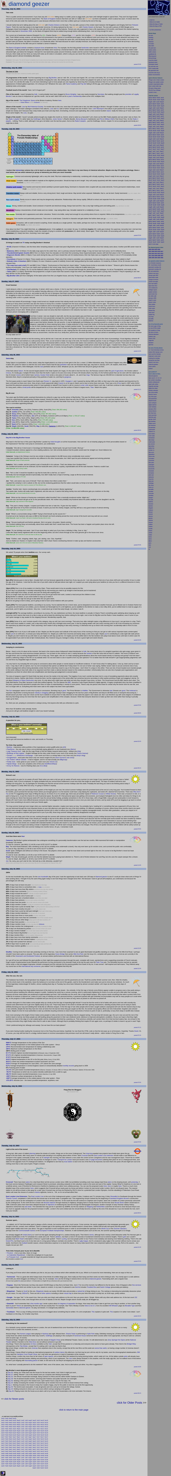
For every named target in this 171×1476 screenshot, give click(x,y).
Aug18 (30, 1435)
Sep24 (34, 1422)
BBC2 (150, 541)
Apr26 (14, 1418)
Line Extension (21, 1196)
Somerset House (80, 1336)
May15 (18, 1441)
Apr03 (14, 1466)
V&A (50, 1344)
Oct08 (38, 1455)
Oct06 (38, 1459)
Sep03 (34, 1466)
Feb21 (6, 1428)
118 (150, 547)
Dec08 (46, 1455)
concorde (151, 493)
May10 (18, 1451)
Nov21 (42, 1428)
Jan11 (2, 1449)
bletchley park (152, 417)
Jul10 (26, 1451)
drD (64, 747)
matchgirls (151, 464)
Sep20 (34, 1430)
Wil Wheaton (113, 1306)
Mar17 (10, 1437)
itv (149, 549)
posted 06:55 (137, 277)
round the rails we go (154, 72)
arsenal (151, 514)
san (150, 425)
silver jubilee (152, 304)
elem (17, 170)
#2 (156, 378)
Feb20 (6, 1430)
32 (12, 1376)
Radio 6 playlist (80, 121)
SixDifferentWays (50, 764)
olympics (151, 409)
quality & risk (152, 336)
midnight (46, 1157)
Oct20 (38, 1430)
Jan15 (2, 1441)
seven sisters (152, 366)
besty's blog (80, 755)
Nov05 (42, 1461)
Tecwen (9, 755)
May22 (18, 1426)
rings (88, 375)
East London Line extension (103, 1155)
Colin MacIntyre (98, 109)
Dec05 (46, 1461)
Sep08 (34, 1455)
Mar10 (10, 1451)
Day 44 (10, 1387)
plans (28, 1182)
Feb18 (6, 1435)
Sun (10, 690)
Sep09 (34, 1453)
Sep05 (34, 1461)
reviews (89, 653)
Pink (101, 119)
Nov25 (42, 1420)
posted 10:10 (137, 1316)
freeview (151, 504)
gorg (66, 377)
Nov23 (42, 1424)
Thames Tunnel (11, 1198)
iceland (150, 368)
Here (18, 1306)
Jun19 (22, 1432)
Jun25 (22, 1420)
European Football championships (52, 1230)
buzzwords (151, 468)
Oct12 (38, 1447)
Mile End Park (78, 954)
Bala (8, 251)
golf (124, 1237)
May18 (18, 1435)
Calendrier (13, 1255)
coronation (151, 458)
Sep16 (34, 1439)
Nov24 (42, 1422)
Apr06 (14, 1459)
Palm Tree (99, 962)
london (150, 382)
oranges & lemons (153, 279)
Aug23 (30, 1424)
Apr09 (14, 1453)
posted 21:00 (137, 948)
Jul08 (26, 1455)
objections (51, 1205)
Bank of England (49, 19)
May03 (18, 1466)
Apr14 (14, 1443)
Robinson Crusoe (98, 794)
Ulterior (72, 749)
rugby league (83, 1241)
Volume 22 (53, 762)
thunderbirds (152, 427)
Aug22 (30, 1426)
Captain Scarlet (23, 253)
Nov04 (42, 1463)
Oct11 (38, 1449)
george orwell (152, 419)
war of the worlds (153, 392)
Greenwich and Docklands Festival (27, 956)
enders (153, 433)
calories (151, 520)
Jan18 (2, 1435)
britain (152, 440)
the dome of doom (153, 332)
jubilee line (151, 448)
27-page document (95, 1160)
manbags (151, 483)
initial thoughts (55, 442)
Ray (7, 846)
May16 (18, 1439)
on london (151, 43)
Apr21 (14, 1428)
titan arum (151, 452)
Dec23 (46, 1424)
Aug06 (30, 1459)
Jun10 (22, 1451)
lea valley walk (152, 296)
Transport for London (64, 1160)
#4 (160, 378)
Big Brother (53, 78)
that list (77, 1287)
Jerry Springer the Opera (116, 1340)
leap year (151, 481)
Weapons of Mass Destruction (23, 680)
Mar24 (10, 1422)
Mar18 (10, 1435)
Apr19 (14, 1432)
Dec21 (46, 1428)
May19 (18, 1432)
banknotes (85, 48)
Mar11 (10, 1449)
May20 (18, 1430)
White (108, 794)
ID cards (151, 499)
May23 (18, 1424)
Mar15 (10, 1441)
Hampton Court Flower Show (27, 1354)
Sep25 (34, 1420)
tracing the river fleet (154, 360)
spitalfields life (152, 54)
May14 (18, 1443)
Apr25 (14, 1420)
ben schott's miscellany (155, 380)
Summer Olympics (120, 1228)
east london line (153, 294)
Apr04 (14, 1463)
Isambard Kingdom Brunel (119, 1198)
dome (150, 539)
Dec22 (46, 1426)
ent (20, 170)
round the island (153, 60)
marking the (152, 358)
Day (9, 1376)
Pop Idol (83, 84)
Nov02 (42, 1468)
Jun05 (22, 1461)
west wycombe (153, 415)
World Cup (105, 1228)
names (36, 375)
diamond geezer (101, 877)
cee (150, 532)
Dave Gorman (60, 757)
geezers (156, 376)
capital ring (151, 314)
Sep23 (34, 1424)
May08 (18, 1455)
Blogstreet (39, 1291)
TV (24, 242)
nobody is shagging (41, 693)
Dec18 (46, 1435)
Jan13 (2, 1445)
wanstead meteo (153, 62)
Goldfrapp (36, 119)
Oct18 (38, 1435)
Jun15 (22, 1441)
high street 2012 (153, 285)
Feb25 (6, 1420)
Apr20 (14, 1430)
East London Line (37, 1196)
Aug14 (30, 1443)
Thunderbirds (12, 253)
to (150, 545)
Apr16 (14, 1439)
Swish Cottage (105, 1287)
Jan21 (2, 1428)
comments (151, 460)
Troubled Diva (92, 1287)
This (93, 1312)
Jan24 (2, 1422)
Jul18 (26, 1435)
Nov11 (42, 1449)
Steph (8, 857)
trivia (55, 48)
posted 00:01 (137, 1213)
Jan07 (2, 1457)
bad (111, 690)
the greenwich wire (154, 70)
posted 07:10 (137, 1035)
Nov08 (42, 1455)
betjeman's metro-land (154, 356)
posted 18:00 (137, 125)
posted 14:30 (137, 1366)
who (153, 456)
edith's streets (152, 52)
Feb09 (6, 1453)
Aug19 (30, 1432)
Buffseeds (41, 924)
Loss (23, 107)
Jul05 (26, 1461)
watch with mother (153, 384)
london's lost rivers (154, 273)
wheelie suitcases (153, 390)
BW (138, 1352)
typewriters (151, 454)
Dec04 (46, 1463)
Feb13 (6, 1445)
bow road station (153, 283)
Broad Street (119, 1202)
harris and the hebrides (155, 354)
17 (78, 1285)
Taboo (9, 271)
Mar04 (10, 1463)
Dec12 (46, 1447)
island (109, 111)
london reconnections (154, 74)
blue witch (151, 45)
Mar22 (10, 1426)
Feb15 (6, 1441)
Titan (92, 387)
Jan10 (2, 1451)
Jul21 (26, 1428)
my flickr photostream (155, 29)
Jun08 (22, 1455)
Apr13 (14, 1445)
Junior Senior (57, 119)
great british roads (153, 277)
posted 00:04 (137, 430)
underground (156, 382)
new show (70, 757)
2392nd (24, 1293)
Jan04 (2, 1463)
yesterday (134, 1182)
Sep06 (34, 1459)
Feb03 (6, 1466)
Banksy (9, 747)
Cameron (9, 840)
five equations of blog (154, 330)
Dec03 (46, 1466)
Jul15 (26, 1441)
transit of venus (153, 394)
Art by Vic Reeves (13, 766)
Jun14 (22, 1443)
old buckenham (153, 398)
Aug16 (30, 1439)
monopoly (151, 473)
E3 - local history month (155, 265)
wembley (151, 495)
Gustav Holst (44, 375)
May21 (18, 1428)
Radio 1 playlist (14, 119)
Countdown (11, 259)
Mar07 (10, 1457)
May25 (18, 1420)
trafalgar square (153, 289)
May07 (18, 1457)
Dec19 (46, 1432)
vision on (151, 487)
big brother (151, 446)
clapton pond (152, 423)
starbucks (151, 477)
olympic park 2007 (153, 275)
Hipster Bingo (11, 764)
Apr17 (14, 1437)
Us (58, 109)
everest (151, 522)
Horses (113, 794)
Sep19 (34, 1432)
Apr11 (14, 1449)
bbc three (151, 485)
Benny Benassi (81, 119)
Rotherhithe (100, 1207)
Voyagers (68, 381)
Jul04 (26, 1463)
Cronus (8, 373)
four (23, 836)
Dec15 (46, 1441)
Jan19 (2, 1432)
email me (152, 20)
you (12, 634)
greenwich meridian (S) (155, 269)
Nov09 (42, 1453)
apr (149, 344)
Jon (7, 861)
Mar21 (10, 1428)
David (136, 1031)
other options (46, 1293)
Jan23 (2, 1424)
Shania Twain (70, 1334)
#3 (158, 378)
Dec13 (46, 1445)
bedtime (151, 501)
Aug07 (30, 1457)
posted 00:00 (137, 713)
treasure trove (39, 48)
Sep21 (34, 1428)
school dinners (152, 411)
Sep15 (34, 1441)
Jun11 (22, 1449)
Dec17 (46, 1437)
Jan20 (2, 1430)
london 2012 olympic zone (155, 352)
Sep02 (34, 1468)
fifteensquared (152, 56)
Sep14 (34, 1443)
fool (152, 344)
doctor (150, 456)
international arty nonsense (30, 966)
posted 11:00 (137, 351)
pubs (125, 1356)
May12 (18, 1447)
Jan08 (2, 1455)
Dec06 (46, 1459)
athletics (58, 1237)
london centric (152, 50)
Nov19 (42, 1432)
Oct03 (38, 1466)
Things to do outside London (156, 82)
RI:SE (9, 247)
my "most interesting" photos (156, 350)
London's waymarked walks (156, 84)
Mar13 (10, 1445)
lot (149, 545)
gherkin (151, 518)
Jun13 (22, 1445)
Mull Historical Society (35, 107)
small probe (27, 387)
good (64, 690)
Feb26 (6, 1418)
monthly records (68, 1066)
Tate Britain (24, 1346)
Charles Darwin (87, 27)
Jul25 (26, 1420)
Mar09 (10, 1453)
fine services (136, 1285)
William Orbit (109, 119)
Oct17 (38, 1437)
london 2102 (152, 338)
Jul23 (26, 1424)
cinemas (35, 1348)
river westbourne (153, 287)
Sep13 (34, 1445)
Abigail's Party (55, 1340)
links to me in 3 (90, 1306)
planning (32, 1153)
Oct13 (38, 1445)
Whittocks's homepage (25, 755)
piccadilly (151, 318)
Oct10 (38, 1451)
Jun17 (22, 1437)
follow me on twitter (155, 22)
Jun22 (22, 1426)
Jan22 (2, 1426)
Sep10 (34, 1451)
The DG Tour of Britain (154, 90)
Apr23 (14, 1424)
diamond (151, 376)
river (70, 1358)
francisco (153, 425)
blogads (151, 508)
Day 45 (10, 1381)
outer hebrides (152, 407)
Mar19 (10, 1432)
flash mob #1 (152, 378)
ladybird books (152, 400)
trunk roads (152, 435)
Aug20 (30, 1430)
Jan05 (2, 1461)
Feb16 (6, 1439)
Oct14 (38, 1443)
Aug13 (30, 1445)
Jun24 (22, 1422)
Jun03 (22, 1466)
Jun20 (22, 1430)
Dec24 (46, 1422)
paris (150, 543)
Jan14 (2, 1443)
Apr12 (14, 1447)
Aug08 (30, 1455)
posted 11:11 (137, 389)
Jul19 (26, 1432)
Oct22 (38, 1426)
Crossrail (84, 1155)
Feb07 (6, 1457)
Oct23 (38, 1424)
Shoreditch (114, 1196)
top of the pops (153, 396)
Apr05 (14, 1461)
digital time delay (153, 388)
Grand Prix (10, 1241)
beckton (151, 506)
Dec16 (46, 1439)
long (87, 1153)
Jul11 (26, 1449)
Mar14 (10, 1443)
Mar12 (10, 1447)
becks (150, 537)
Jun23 (22, 1424)
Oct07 (38, 1457)
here (59, 100)
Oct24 (38, 1422)
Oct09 (38, 1453)
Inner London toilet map (155, 86)
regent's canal (152, 300)
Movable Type (130, 1306)
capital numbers (153, 292)
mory (12, 251)
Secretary (100, 94)
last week (28, 1207)
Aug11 (30, 1449)
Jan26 (2, 1418)
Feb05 (6, 1461)
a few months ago (36, 1303)
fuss (119, 383)
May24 (18, 1422)
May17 (18, 1437)
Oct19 (38, 1432)
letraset (151, 512)
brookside (151, 471)
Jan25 (2, 1420)
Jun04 (22, 1463)
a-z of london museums (155, 263)
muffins (150, 524)
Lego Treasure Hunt (14, 751)
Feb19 (6, 1432)
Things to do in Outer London (156, 80)
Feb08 (6, 1455)
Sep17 (34, 1437)
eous (69, 377)
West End (32, 1342)
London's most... (153, 92)
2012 (155, 409)
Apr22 (14, 1426)
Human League (25, 1334)
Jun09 (22, 1453)
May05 (18, 1461)
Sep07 (34, 1457)
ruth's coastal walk (153, 68)
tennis (92, 1235)
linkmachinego (152, 58)
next (41, 367)
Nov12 (42, 1447)
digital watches (153, 404)
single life (151, 340)
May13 (18, 1445)
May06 (18, 1459)
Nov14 (42, 1443)
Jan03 (2, 1466)
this (19, 1281)
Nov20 (42, 1430)
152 (136, 1297)
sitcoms (151, 516)
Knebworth (37, 102)
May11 (18, 1449)
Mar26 (10, 1418)
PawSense (10, 749)
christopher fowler (153, 64)
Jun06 (22, 1459)
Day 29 (10, 1379)
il (150, 344)
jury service (152, 444)
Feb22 (6, 1426)
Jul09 (26, 1453)
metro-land (151, 312)
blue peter (151, 462)
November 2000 (26, 31)
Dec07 (46, 1457)
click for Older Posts (129, 1402)
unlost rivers (152, 306)
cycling (64, 1239)
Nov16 (42, 1439)
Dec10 (46, 1451)
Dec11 (46, 1449)
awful (105, 1348)
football (24, 1243)
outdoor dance (59, 1352)
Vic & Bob (43, 766)
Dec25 (46, 1420)
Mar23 (10, 1424)
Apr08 (14, 1455)
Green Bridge (60, 954)
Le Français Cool (13, 1257)
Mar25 (10, 1420)
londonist (151, 41)
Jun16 (22, 1439)
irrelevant (132, 690)
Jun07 (22, 1457)
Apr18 (14, 1435)
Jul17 (26, 1437)
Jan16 (2, 1439)
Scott (8, 851)
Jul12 (26, 1447)
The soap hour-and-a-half (16, 265)
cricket (25, 1235)
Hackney (45, 1334)
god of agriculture (117, 371)
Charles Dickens (54, 25)
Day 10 (10, 1389)
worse (97, 1348)
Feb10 (6, 1451)
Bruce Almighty (71, 94)
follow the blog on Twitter (156, 24)
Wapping (90, 1207)
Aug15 (30, 1441)
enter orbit (84, 385)
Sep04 (34, 1463)
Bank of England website (18, 48)
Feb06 (6, 1459)
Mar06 (10, 1459)
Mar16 (10, 1439)
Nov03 (42, 1466)
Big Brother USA (13, 276)
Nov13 (42, 1445)
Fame (68, 84)
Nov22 (42, 1426)
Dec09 (46, 1453)
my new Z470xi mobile (154, 328)
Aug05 (30, 1461)
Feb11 (6, 1449)
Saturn (8, 358)
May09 (18, 1453)
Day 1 (10, 1385)
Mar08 (10, 1455)
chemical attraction (154, 334)
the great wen (152, 48)
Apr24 (14, 1422)
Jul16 (26, 1439)
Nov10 (42, 1451)
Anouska (15, 409)
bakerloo (151, 320)
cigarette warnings (153, 386)
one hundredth (43, 877)
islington (151, 497)
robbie (150, 534)
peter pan (151, 475)
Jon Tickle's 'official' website (16, 760)
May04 (18, 1463)
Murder (17, 255)
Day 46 (11, 1391)
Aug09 (30, 1453)
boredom (151, 342)
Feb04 (6, 1463)
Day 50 (10, 1372)
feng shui (151, 479)
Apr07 (14, 1457)
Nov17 (42, 1437)
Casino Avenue (82, 753)
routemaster (152, 429)
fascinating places (31, 1360)
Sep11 (34, 1449)
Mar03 (10, 1466)
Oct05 (38, 1461)
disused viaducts (49, 1202)
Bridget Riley (131, 1344)
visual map (68, 1293)
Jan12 (2, 1447)
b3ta (78, 751)
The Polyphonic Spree (27, 100)
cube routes (152, 308)
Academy (73, 84)
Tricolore (10, 1253)
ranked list (81, 1291)
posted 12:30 (137, 968)
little (150, 440)
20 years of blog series (155, 88)
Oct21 (38, 1428)
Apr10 (14, 1451)
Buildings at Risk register (15, 753)
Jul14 (26, 1443)
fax (151, 532)
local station (68, 1162)
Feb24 (6, 1422)
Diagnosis (11, 255)
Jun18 (22, 1435)
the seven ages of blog (155, 326)
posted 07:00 (137, 64)
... (53, 1192)
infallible (85, 690)
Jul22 (26, 1426)
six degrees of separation (67, 1303)
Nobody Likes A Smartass (16, 261)
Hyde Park (90, 1334)
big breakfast (152, 421)
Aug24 (30, 1422)
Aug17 (30, 1437)
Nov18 (42, 1435)
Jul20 (26, 1430)
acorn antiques (153, 402)
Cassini (61, 383)
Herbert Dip (152, 310)
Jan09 (2, 1453)
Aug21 (30, 1428)
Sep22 (34, 1426)
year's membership (75, 96)
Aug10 (30, 1451)
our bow (151, 35)
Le (8, 1255)
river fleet (151, 316)
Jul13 (26, 1445)
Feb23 (6, 1424)
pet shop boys (152, 413)
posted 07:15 (137, 1027)
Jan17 (2, 1437)
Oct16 (38, 1439)
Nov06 (42, 1459)
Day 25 (10, 1383)
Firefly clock (11, 762)
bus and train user (153, 66)
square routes (152, 302)
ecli (149, 510)
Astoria (37, 1192)
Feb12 (6, 1447)
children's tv (152, 431)
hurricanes (151, 466)
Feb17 (6, 1437)
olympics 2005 (152, 298)
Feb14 (6, 1443)
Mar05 (10, 1461)
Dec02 (46, 1468)
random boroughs (153, 281)
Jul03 (26, 1466)
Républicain (21, 1255)
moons (18, 375)
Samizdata (9, 1308)
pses (151, 510)
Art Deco (34, 1344)
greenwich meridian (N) (155, 267)
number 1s (151, 450)
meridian (157, 358)
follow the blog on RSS (156, 26)
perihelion (63, 364)
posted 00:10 (137, 768)
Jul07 (26, 1457)
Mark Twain (20, 1239)
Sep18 (34, 1435)
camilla (150, 528)
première (128, 94)
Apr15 (14, 1441)
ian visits (151, 39)
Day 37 (10, 1374)
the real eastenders (154, 271)
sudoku (150, 526)
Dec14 (46, 1443)
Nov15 (42, 1441)
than (100, 1348)
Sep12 (34, 1447)
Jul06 (26, 1459)
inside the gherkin (153, 364)
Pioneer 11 (47, 381)
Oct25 (38, 1420)
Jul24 (26, 1422)
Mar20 (10, 1430)
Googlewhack (12, 757)
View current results (26, 733)
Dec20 (46, 1430)
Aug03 (30, 1466)
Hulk (35, 94)
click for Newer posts (14, 1399)
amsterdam (152, 437)
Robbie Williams (25, 102)
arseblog (151, 37)
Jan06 (2, 1459)
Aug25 (30, 1420)
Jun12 (22, 1447)
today (40, 887)
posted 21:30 (137, 1247)
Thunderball (11, 269)
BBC (69, 682)
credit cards (152, 442)
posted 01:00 (137, 640)
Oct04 (38, 1463)
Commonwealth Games (27, 1230)
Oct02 (38, 1468)
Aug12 (30, 1447)
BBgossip (63, 760)
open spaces (48, 1356)
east (150, 433)
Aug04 (30, 1463)
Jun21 (22, 1428)
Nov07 (42, 1457)
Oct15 (38, 1441)
